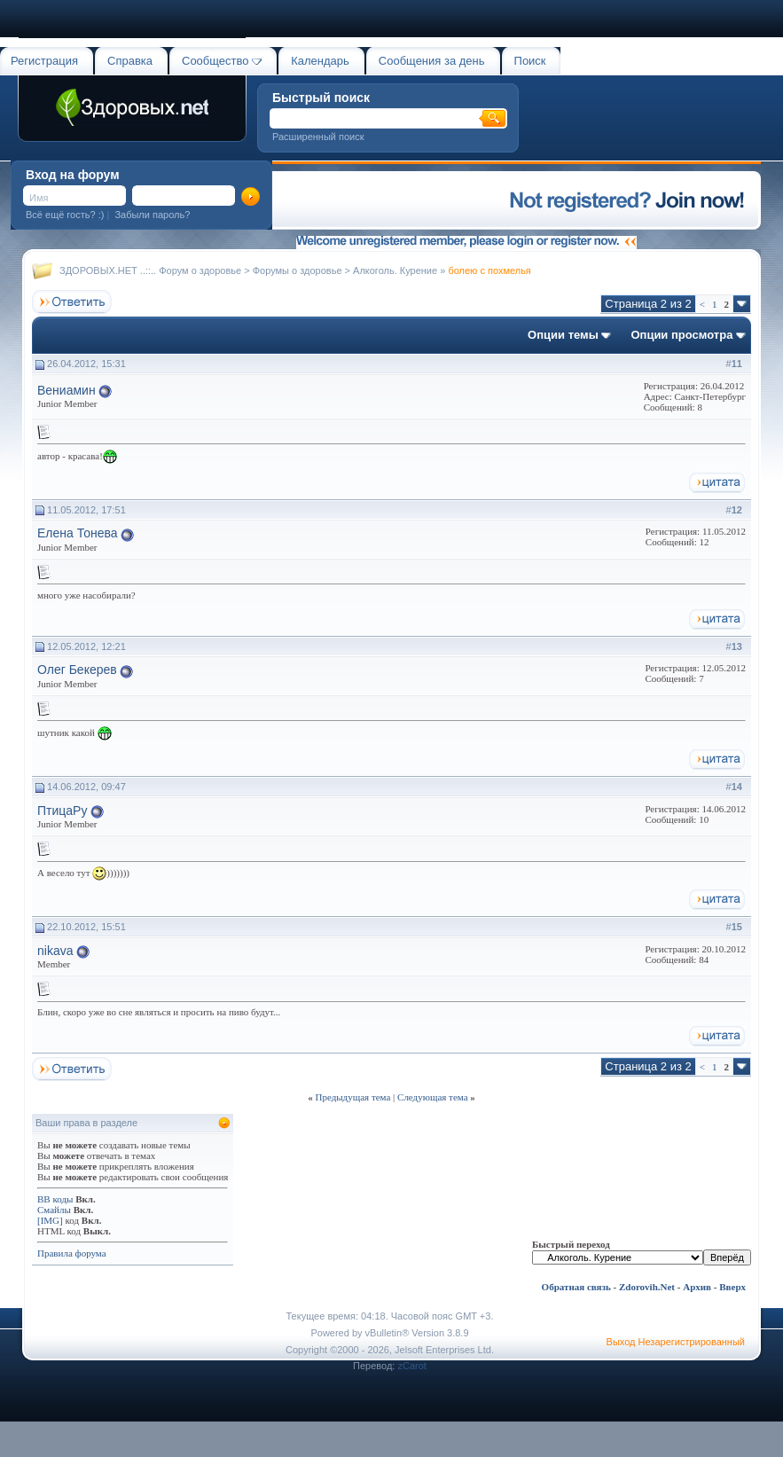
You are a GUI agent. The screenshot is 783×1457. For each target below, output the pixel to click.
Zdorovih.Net (647, 1286)
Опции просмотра (681, 334)
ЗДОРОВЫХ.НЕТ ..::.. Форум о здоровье (150, 270)
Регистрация (44, 60)
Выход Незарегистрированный (676, 1341)
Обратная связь (576, 1286)
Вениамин (66, 390)
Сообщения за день (432, 60)
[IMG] (50, 1220)
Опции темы (563, 334)
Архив (697, 1286)
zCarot (411, 1365)
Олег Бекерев (77, 669)
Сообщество (222, 60)
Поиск (530, 60)
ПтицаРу (62, 810)
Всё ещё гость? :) (65, 214)
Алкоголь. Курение (395, 270)
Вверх (732, 1286)
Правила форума (71, 1253)
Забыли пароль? (152, 214)
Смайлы (54, 1209)
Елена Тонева (77, 533)
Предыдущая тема (352, 1097)
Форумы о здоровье (297, 270)
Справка (130, 60)
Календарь (320, 60)
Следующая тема (432, 1097)
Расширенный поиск (318, 136)
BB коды (55, 1199)
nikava (55, 951)
